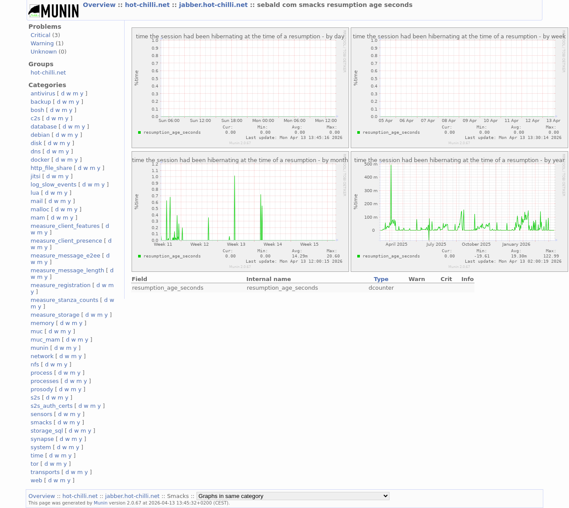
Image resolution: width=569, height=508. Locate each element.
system (40, 447)
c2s (35, 118)
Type (381, 279)
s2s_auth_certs (51, 406)
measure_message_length (67, 270)
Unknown (43, 51)
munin (39, 348)
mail (36, 201)
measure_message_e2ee (65, 255)
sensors (41, 414)
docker (40, 159)
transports (45, 472)
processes (44, 381)
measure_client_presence (66, 240)
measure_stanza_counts (64, 300)
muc (36, 331)
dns (35, 151)
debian (40, 135)
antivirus (42, 93)
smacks (41, 422)
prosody (41, 389)
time (36, 455)
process (41, 372)
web (36, 480)
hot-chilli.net (148, 4)
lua (34, 193)
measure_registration (60, 285)
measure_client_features (65, 226)
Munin (101, 502)
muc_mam (45, 339)
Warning (42, 43)
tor (34, 464)
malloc (39, 209)
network (42, 356)
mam (37, 217)
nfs (34, 364)
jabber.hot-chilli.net (214, 4)
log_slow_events (53, 184)
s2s (35, 397)
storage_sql (46, 430)
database (43, 126)
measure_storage (54, 315)
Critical (40, 35)
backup (40, 101)
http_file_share (51, 168)
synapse (42, 439)
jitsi (35, 176)
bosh (37, 110)
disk (36, 143)
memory (42, 323)
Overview (100, 4)
